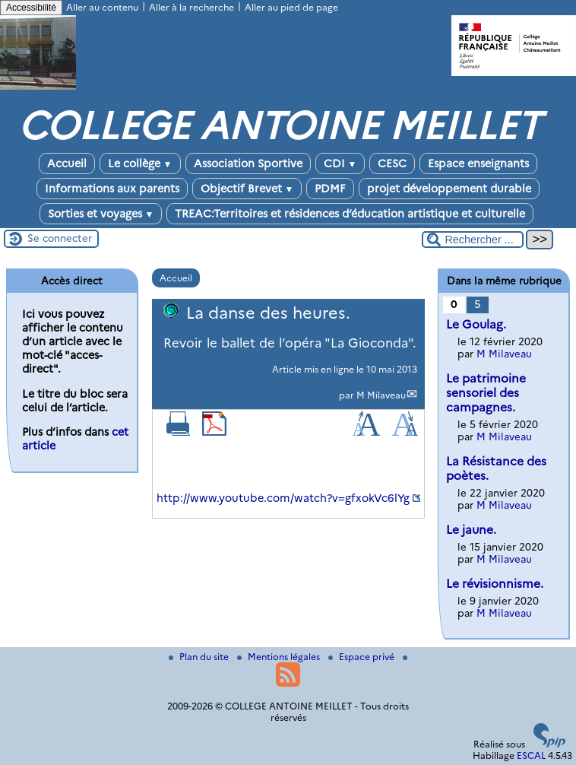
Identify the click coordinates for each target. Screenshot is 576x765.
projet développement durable (449, 188)
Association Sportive (248, 163)
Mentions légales (279, 656)
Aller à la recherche (191, 7)
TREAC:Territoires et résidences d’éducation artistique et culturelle (350, 214)
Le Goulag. (476, 324)
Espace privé (362, 656)
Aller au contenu (102, 7)
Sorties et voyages (101, 214)
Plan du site (200, 656)
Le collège (140, 163)
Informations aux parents (112, 188)
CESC (392, 163)
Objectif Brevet (247, 188)
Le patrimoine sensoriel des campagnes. (486, 392)
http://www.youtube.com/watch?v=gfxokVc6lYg (283, 498)
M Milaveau (381, 395)
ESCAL (531, 755)
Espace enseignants (478, 163)
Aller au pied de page (291, 7)
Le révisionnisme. (494, 583)
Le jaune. (471, 529)
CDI (340, 163)
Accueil (67, 163)
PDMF (330, 188)
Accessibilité (31, 7)
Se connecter (59, 238)
